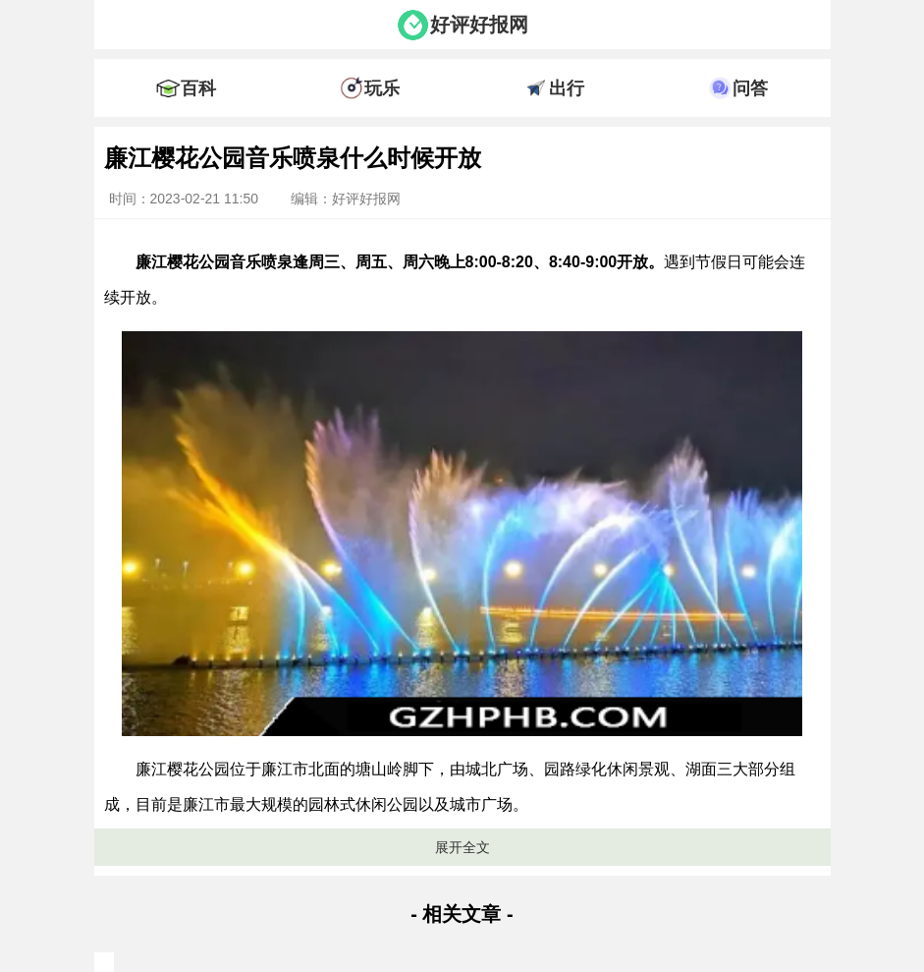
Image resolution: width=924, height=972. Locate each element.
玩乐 (382, 88)
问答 (750, 88)
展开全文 (462, 847)
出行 (566, 88)
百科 (198, 88)
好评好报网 (479, 24)
